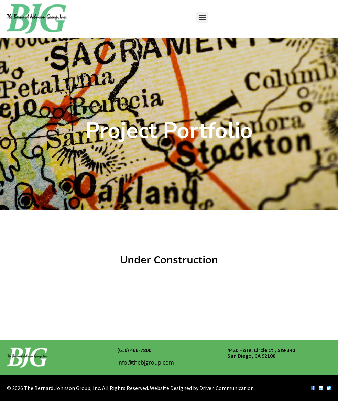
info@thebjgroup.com (145, 362)
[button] (202, 17)
